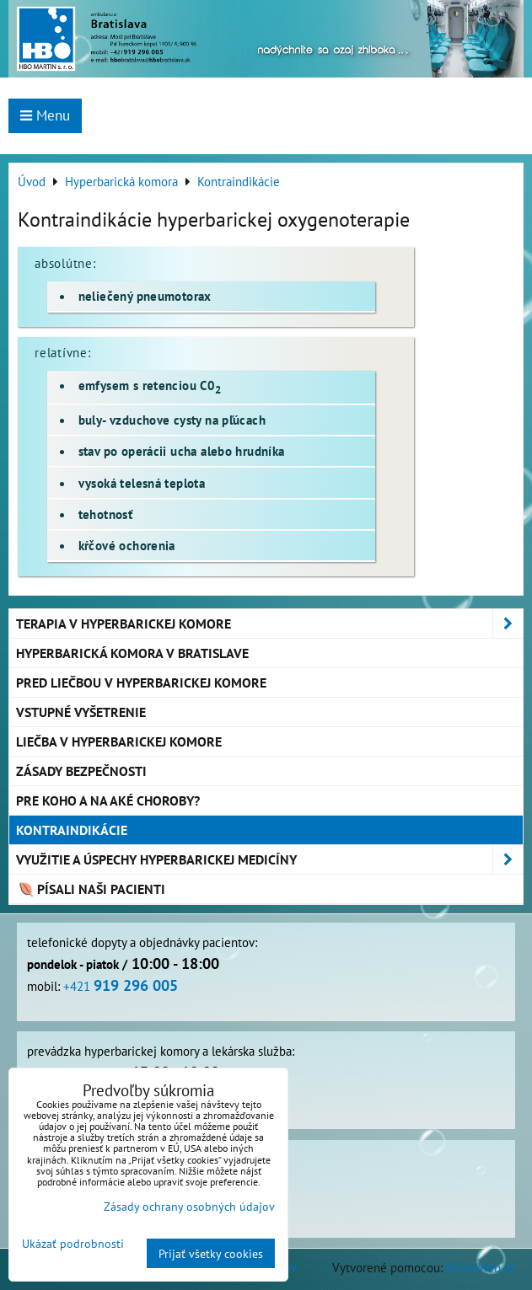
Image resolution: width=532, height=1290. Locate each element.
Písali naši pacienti (90, 889)
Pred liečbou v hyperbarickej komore (141, 682)
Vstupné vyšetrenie (81, 712)
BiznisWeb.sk (480, 1267)
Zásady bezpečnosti (81, 771)
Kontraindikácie (71, 830)
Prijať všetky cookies (211, 1253)
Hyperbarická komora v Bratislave (132, 653)
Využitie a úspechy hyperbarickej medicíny (269, 859)
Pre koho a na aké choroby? (108, 800)
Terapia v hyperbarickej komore (269, 623)
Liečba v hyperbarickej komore (119, 741)
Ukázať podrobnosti (73, 1243)
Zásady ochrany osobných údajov (189, 1206)
